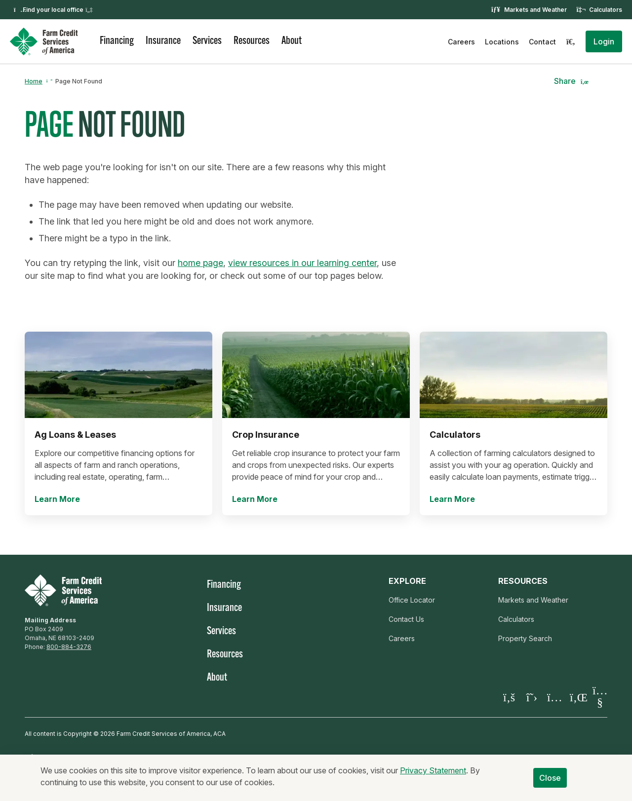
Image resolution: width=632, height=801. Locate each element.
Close (550, 785)
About (291, 41)
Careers (461, 42)
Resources (252, 41)
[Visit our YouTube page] (599, 697)
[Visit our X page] (531, 697)
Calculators (605, 9)
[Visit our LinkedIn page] (577, 697)
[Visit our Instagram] (554, 697)
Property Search (525, 638)
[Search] (571, 41)
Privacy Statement (433, 778)
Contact (542, 42)
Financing (117, 41)
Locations (502, 42)
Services (207, 41)
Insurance (163, 41)
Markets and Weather (535, 9)
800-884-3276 (68, 646)
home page (200, 263)
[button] (604, 41)
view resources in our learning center (302, 263)
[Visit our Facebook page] (509, 697)
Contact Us (406, 619)
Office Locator (412, 600)
